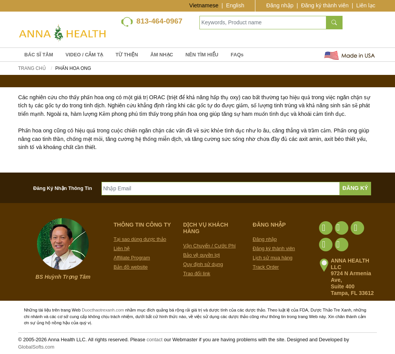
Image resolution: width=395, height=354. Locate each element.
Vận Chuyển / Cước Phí (209, 246)
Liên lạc (365, 5)
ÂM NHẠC (161, 55)
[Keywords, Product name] (262, 22)
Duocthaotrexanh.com (103, 310)
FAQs (237, 55)
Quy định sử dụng (203, 264)
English (235, 5)
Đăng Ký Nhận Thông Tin (62, 188)
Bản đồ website (131, 267)
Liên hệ (122, 248)
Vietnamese (204, 5)
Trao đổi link (196, 273)
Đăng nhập (279, 5)
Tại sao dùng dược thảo (140, 239)
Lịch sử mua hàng (272, 258)
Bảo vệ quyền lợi (201, 255)
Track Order (266, 267)
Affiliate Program (132, 258)
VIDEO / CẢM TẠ (84, 55)
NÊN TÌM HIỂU (202, 55)
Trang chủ (32, 68)
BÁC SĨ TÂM (38, 55)
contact (154, 339)
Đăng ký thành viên (324, 5)
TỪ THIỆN (126, 55)
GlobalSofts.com (36, 347)
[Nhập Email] (220, 188)
